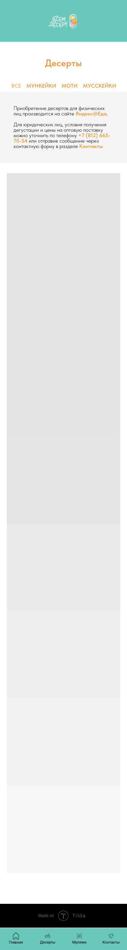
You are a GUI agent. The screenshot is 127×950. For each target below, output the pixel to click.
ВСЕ (16, 86)
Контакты (91, 146)
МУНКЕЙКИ (41, 86)
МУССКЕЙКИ (99, 86)
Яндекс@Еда (91, 113)
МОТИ (70, 86)
